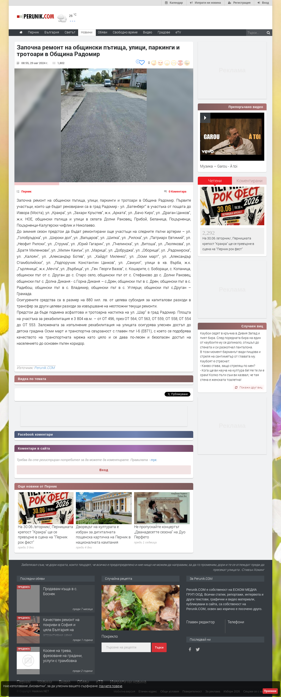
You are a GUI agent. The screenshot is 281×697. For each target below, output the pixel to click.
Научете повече (110, 686)
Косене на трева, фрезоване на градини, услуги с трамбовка (62, 655)
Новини (86, 32)
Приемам (270, 691)
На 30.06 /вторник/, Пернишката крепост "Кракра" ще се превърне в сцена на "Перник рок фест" (45, 534)
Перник (26, 191)
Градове (164, 32)
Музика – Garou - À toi (218, 166)
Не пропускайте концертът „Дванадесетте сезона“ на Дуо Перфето (159, 531)
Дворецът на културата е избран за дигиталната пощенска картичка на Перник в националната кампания (103, 534)
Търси (159, 647)
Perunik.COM (44, 367)
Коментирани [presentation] (249, 180)
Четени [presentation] (215, 180)
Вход (103, 470)
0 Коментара (177, 191)
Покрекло (110, 636)
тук (154, 460)
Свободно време (125, 32)
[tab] (215, 182)
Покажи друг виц (248, 387)
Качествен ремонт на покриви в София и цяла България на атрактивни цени (61, 627)
